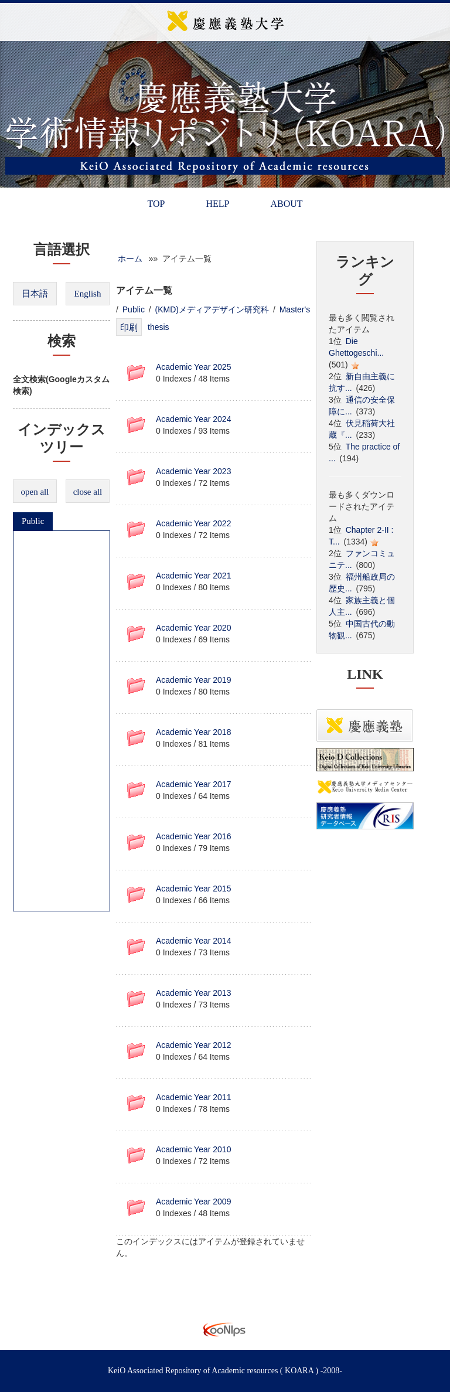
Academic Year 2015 (193, 888)
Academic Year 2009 (193, 1201)
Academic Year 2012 (193, 1045)
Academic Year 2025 (193, 367)
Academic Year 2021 (193, 575)
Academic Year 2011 (193, 1097)
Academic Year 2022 (193, 523)
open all (35, 491)
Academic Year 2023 (193, 471)
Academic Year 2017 (193, 784)
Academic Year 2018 (193, 732)
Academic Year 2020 (193, 627)
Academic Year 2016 (193, 836)
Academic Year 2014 (193, 940)
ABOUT (286, 204)
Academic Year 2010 (193, 1149)
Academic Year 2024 (193, 419)
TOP (156, 204)
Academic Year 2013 (193, 993)
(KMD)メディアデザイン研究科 (212, 309)
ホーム (130, 258)
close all (88, 491)
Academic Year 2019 (193, 680)
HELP (217, 204)
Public (33, 521)
